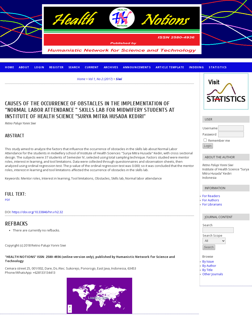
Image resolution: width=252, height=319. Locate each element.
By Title (207, 270)
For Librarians (212, 204)
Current (92, 67)
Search (74, 67)
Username (210, 128)
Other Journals (212, 274)
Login (39, 67)
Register (56, 67)
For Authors (210, 200)
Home (9, 67)
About (24, 67)
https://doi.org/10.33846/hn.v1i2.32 (37, 212)
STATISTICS (218, 67)
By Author (209, 266)
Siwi (119, 79)
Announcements (137, 67)
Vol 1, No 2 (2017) (100, 79)
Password (209, 134)
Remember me (219, 140)
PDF (7, 200)
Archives (111, 67)
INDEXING (196, 67)
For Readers (211, 196)
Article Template (170, 67)
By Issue (208, 261)
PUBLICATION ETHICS (21, 77)
